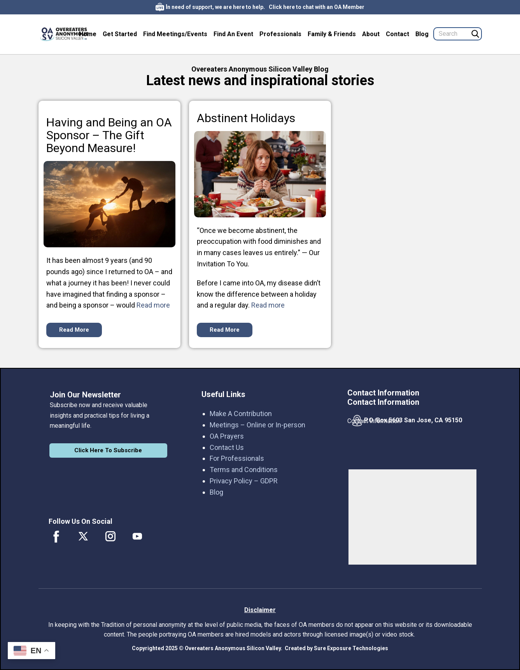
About (371, 34)
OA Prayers (227, 436)
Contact (397, 34)
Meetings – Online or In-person (257, 425)
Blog (422, 34)
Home (87, 34)
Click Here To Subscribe (108, 450)
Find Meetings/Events (175, 34)
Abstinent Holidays (246, 118)
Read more (153, 305)
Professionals (280, 34)
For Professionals (237, 458)
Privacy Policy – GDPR (244, 481)
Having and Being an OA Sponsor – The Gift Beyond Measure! (109, 135)
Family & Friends (332, 34)
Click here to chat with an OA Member (316, 7)
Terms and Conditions (244, 469)
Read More (74, 329)
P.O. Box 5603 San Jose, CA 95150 (413, 420)
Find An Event (233, 34)
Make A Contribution (241, 413)
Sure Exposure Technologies (351, 648)
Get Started (120, 34)
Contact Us (227, 447)
